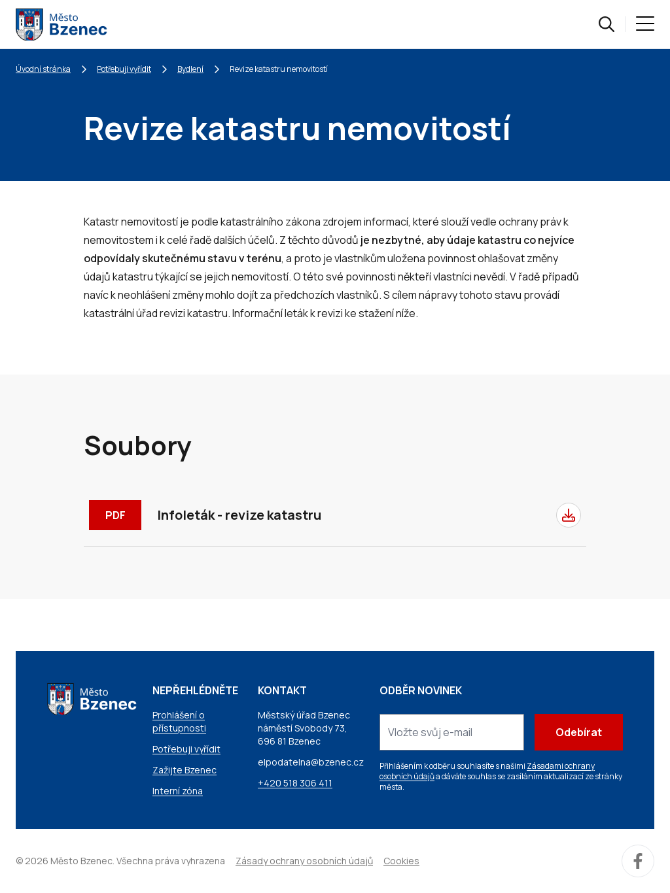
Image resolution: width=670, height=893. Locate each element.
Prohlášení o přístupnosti (179, 721)
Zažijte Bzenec (184, 770)
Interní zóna (177, 790)
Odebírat (578, 732)
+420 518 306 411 (295, 783)
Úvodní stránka (43, 69)
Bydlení (190, 69)
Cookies (401, 860)
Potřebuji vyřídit (124, 69)
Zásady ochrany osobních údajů (304, 860)
